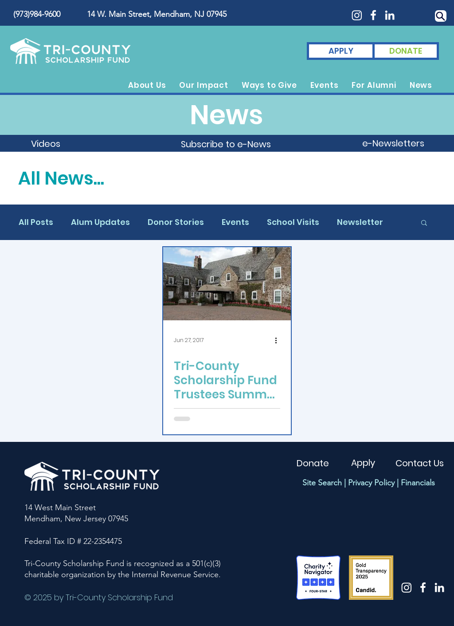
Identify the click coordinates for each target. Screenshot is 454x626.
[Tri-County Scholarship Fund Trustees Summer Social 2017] (227, 283)
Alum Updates (100, 222)
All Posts (36, 222)
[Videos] (45, 144)
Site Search (322, 483)
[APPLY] (341, 51)
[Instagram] (357, 15)
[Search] (440, 16)
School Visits (293, 222)
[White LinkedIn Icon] (389, 15)
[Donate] (312, 463)
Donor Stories (176, 222)
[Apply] (363, 462)
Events (235, 222)
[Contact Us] (419, 463)
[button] (147, 85)
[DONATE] (405, 51)
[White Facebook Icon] (373, 15)
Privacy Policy (371, 483)
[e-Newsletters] (393, 143)
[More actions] (279, 340)
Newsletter (360, 222)
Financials (418, 483)
